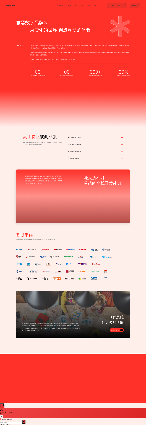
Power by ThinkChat (5, 424)
